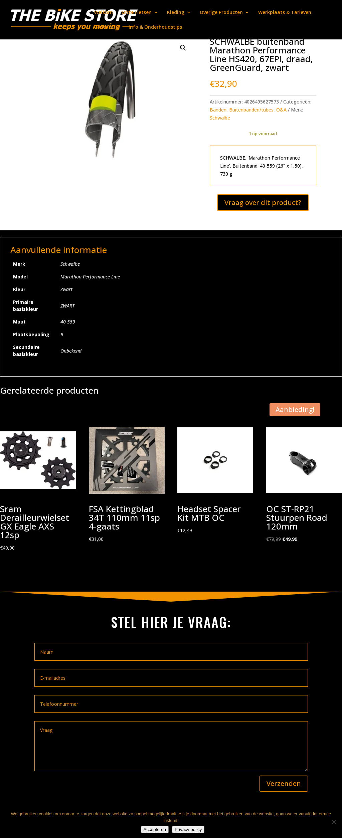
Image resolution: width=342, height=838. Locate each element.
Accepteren (155, 829)
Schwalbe (220, 118)
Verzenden (284, 783)
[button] (183, 48)
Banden (218, 110)
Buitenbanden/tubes (251, 110)
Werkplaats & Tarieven (284, 12)
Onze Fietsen (137, 12)
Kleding (175, 12)
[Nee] (333, 822)
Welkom (103, 12)
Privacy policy (188, 829)
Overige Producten (221, 12)
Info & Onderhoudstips (155, 27)
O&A (281, 110)
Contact (103, 27)
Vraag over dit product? (262, 202)
